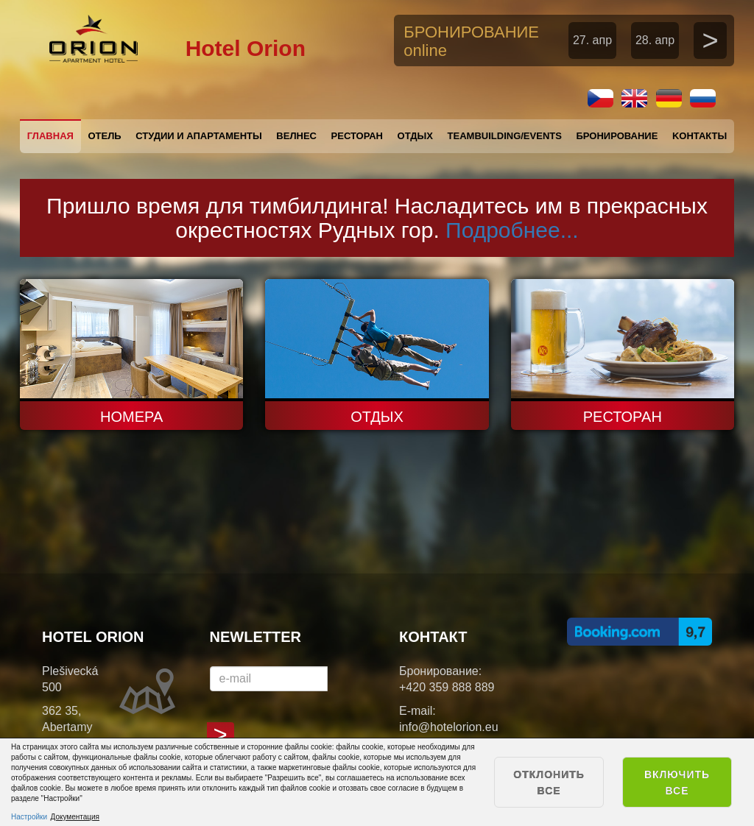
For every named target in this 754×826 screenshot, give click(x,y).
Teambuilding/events (505, 135)
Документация (75, 817)
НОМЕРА (131, 417)
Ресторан (357, 135)
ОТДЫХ (377, 417)
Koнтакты (699, 135)
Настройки (29, 817)
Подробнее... (512, 230)
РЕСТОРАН (622, 417)
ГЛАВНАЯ (50, 135)
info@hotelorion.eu (448, 727)
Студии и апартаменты (198, 135)
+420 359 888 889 (446, 687)
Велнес (296, 135)
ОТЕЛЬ (104, 135)
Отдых (415, 135)
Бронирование (617, 135)
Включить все (677, 783)
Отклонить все (549, 783)
